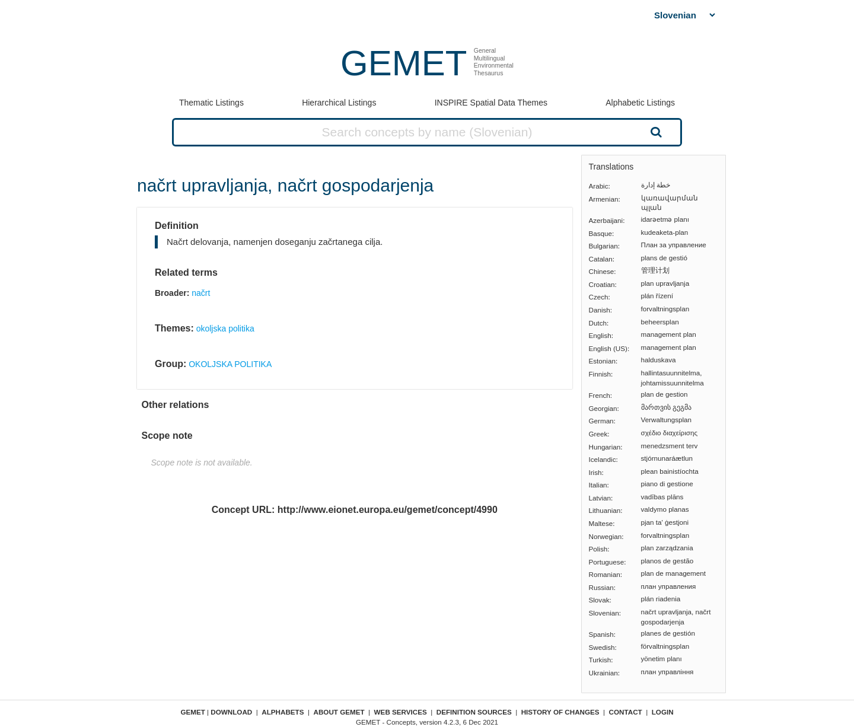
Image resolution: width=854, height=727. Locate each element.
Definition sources (474, 712)
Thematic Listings (211, 102)
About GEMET (339, 712)
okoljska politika (225, 328)
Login (663, 712)
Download (231, 712)
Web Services (400, 712)
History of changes (560, 712)
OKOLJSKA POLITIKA (230, 364)
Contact (625, 712)
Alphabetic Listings (640, 102)
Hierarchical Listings (339, 102)
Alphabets (283, 712)
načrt (201, 293)
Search (655, 131)
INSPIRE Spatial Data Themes (491, 102)
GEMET (403, 63)
